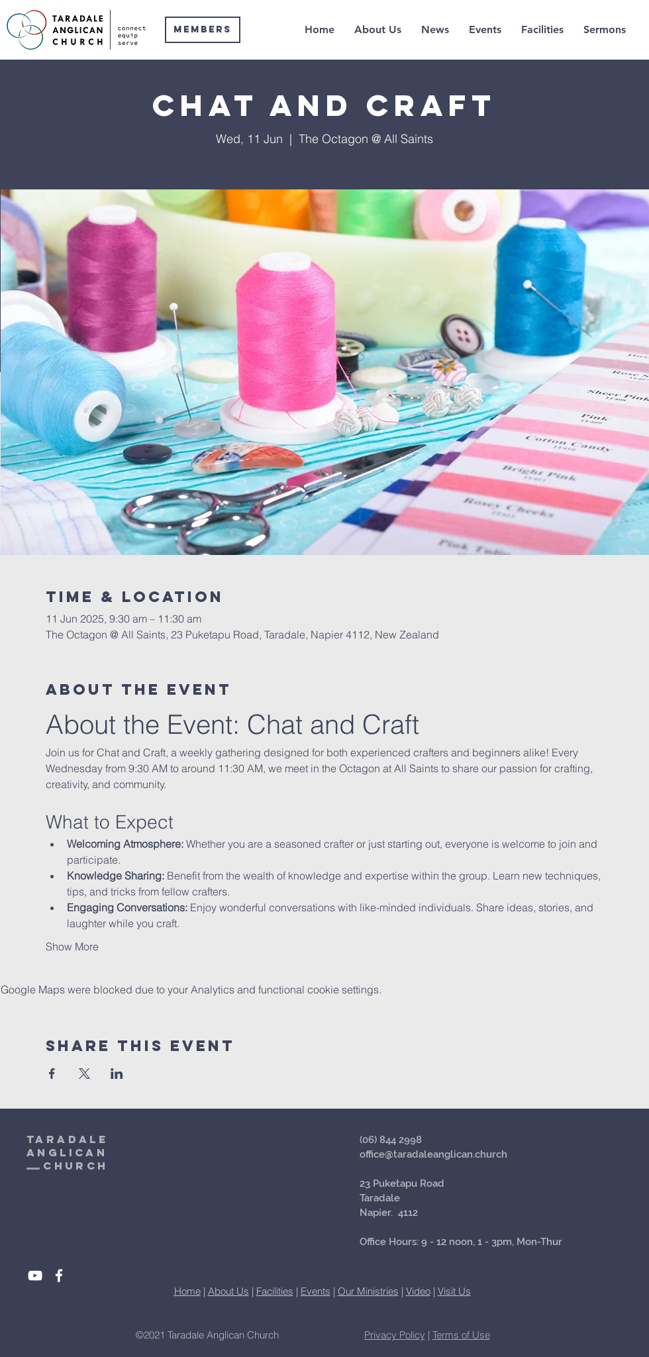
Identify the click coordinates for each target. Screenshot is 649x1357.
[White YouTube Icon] (35, 1275)
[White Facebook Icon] (59, 1275)
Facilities (274, 1291)
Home (187, 1291)
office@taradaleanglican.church (433, 1154)
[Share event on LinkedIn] (117, 1073)
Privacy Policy (394, 1335)
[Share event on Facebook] (52, 1073)
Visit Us (454, 1291)
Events (315, 1291)
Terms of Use (461, 1335)
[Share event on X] (84, 1073)
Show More (72, 946)
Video (418, 1291)
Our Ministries (368, 1291)
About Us (228, 1291)
